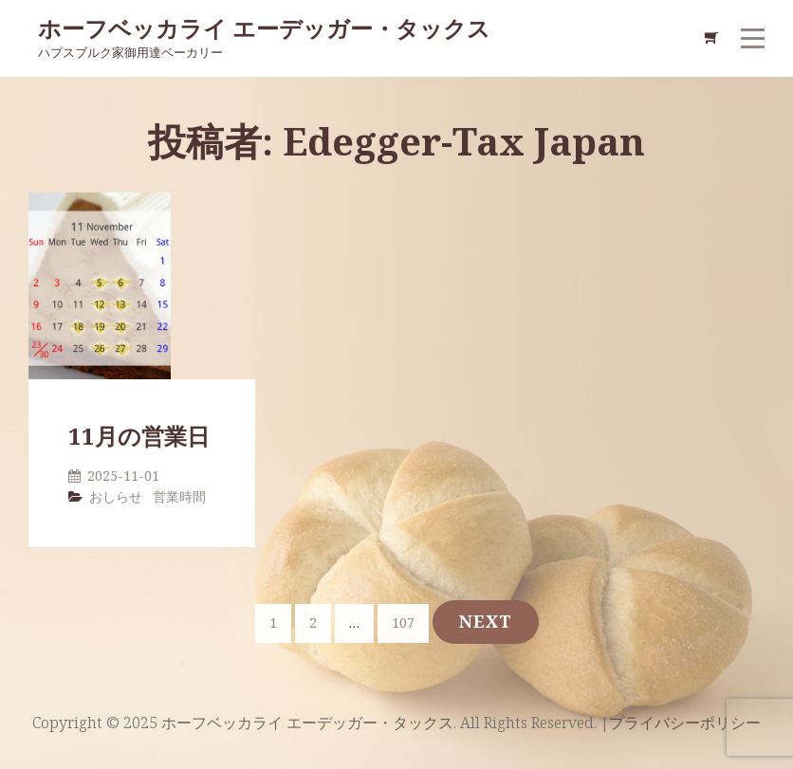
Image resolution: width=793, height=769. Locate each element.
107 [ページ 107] (406, 621)
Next (485, 621)
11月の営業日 (139, 435)
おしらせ (115, 496)
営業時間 (179, 496)
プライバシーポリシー (685, 722)
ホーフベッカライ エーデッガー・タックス (264, 28)
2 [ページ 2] (319, 621)
